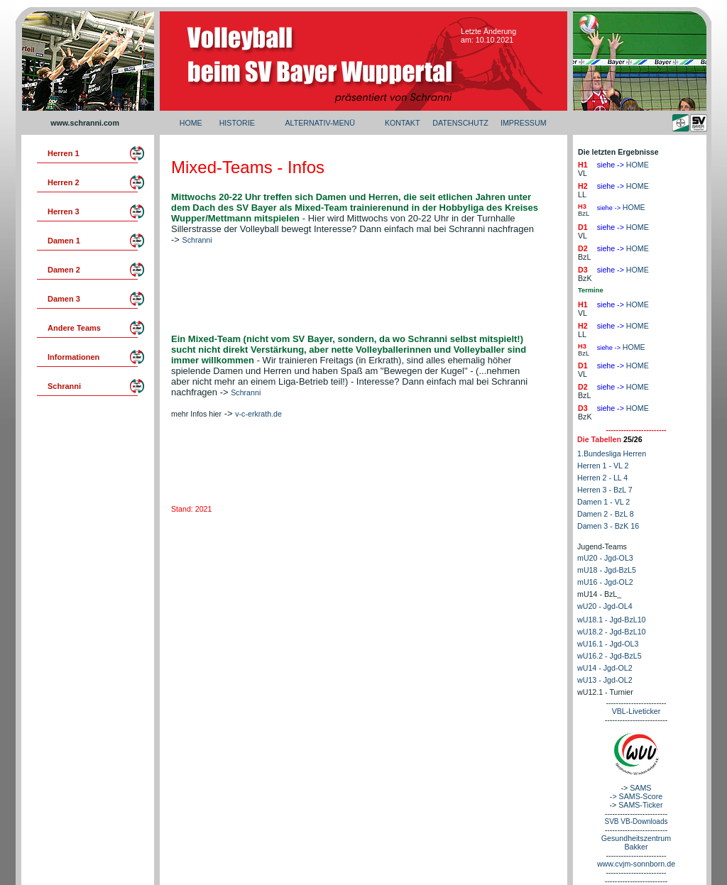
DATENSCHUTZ (460, 123)
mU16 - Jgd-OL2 (605, 582)
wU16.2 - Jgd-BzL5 (609, 656)
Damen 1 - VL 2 (603, 502)
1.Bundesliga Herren (611, 453)
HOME (191, 123)
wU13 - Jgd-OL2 (605, 680)
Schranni (197, 240)
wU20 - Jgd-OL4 (605, 606)
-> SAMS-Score (636, 796)
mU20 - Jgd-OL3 (605, 558)
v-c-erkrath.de (258, 413)
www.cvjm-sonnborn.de (636, 863)
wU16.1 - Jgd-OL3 (607, 643)
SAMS (640, 788)
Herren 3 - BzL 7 (605, 489)
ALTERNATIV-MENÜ (319, 123)
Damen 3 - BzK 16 (608, 526)
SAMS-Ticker (640, 805)
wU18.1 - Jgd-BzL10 (611, 619)
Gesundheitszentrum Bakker (636, 842)
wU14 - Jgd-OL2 (605, 668)
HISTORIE (237, 123)
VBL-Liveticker (636, 711)
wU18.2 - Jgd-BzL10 (611, 631)
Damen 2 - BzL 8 (605, 514)
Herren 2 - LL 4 (602, 477)
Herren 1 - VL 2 (602, 465)
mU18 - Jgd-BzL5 (606, 570)
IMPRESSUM (524, 123)
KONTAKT (402, 123)
